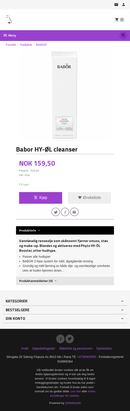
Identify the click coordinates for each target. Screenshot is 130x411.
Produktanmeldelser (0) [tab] (35, 280)
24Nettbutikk (73, 403)
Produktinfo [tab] (27, 230)
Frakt (24, 348)
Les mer (76, 391)
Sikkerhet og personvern (75, 348)
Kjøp (40, 197)
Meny (9, 35)
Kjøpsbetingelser (43, 348)
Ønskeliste (89, 197)
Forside (11, 44)
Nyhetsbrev (104, 348)
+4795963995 (86, 357)
